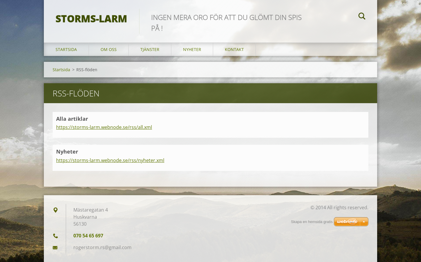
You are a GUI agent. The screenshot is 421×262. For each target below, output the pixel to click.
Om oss (109, 49)
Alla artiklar (72, 118)
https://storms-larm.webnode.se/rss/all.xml (104, 127)
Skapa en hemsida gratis (312, 222)
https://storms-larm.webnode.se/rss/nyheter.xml (110, 160)
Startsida (66, 49)
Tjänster (149, 49)
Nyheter (192, 49)
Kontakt (234, 49)
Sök (361, 17)
